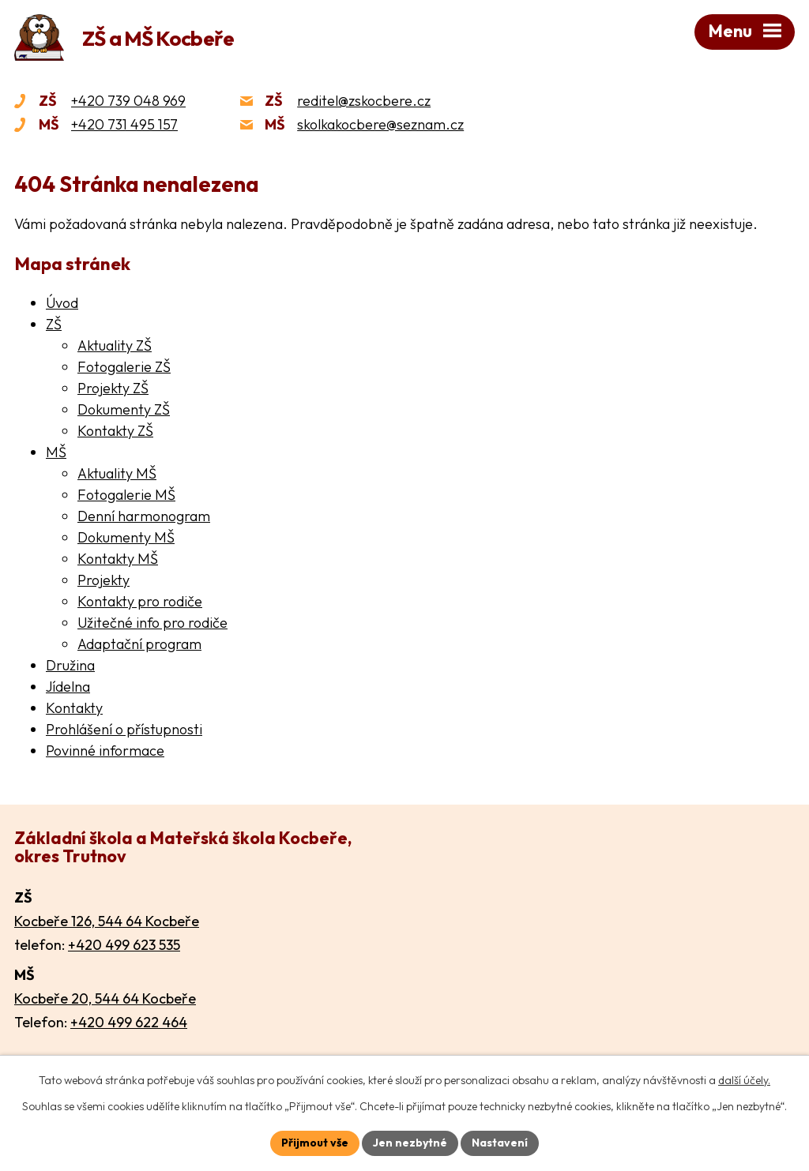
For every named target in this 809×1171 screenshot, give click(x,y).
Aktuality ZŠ (114, 345)
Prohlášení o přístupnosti (124, 729)
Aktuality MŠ (116, 473)
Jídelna (68, 686)
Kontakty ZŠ (115, 431)
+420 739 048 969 (128, 101)
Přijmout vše (314, 1142)
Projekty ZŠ (113, 388)
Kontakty (74, 708)
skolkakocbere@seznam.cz (380, 124)
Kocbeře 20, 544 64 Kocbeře (105, 998)
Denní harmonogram (143, 516)
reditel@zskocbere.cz (364, 101)
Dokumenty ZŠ (123, 409)
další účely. (744, 1080)
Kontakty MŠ (117, 559)
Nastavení (500, 1142)
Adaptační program (139, 644)
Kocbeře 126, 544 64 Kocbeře (106, 921)
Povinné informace (105, 750)
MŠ (56, 452)
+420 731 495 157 (124, 124)
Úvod (62, 303)
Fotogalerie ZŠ (124, 367)
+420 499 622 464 (128, 1022)
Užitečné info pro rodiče (152, 623)
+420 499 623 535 (124, 945)
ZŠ (54, 324)
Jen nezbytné (410, 1142)
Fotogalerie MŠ (126, 495)
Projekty (103, 580)
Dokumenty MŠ (126, 537)
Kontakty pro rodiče (139, 601)
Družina (70, 665)
